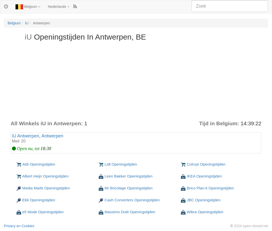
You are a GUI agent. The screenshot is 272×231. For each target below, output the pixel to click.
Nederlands (58, 7)
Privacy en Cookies (19, 226)
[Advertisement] (136, 81)
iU (26, 23)
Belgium (28, 6)
